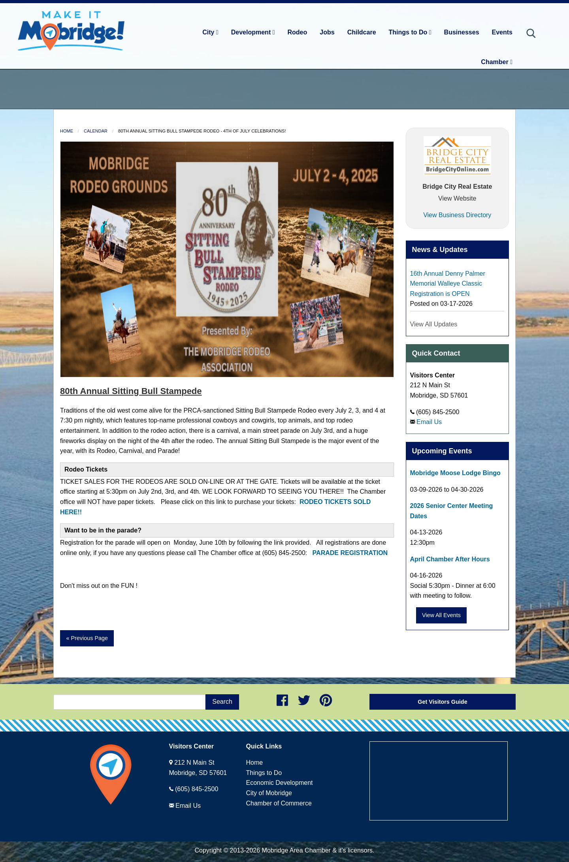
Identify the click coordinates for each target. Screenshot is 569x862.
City (210, 32)
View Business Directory (457, 215)
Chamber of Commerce (279, 803)
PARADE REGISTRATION (349, 552)
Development (253, 32)
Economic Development (279, 782)
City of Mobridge (269, 793)
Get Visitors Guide (442, 702)
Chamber (496, 62)
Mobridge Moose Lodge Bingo (455, 473)
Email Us (429, 422)
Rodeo (297, 32)
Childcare (361, 32)
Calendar (95, 131)
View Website (457, 198)
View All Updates (434, 324)
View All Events (441, 615)
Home (66, 131)
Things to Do (410, 32)
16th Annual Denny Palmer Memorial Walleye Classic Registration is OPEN (447, 283)
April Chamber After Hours (450, 559)
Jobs (327, 32)
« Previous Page (87, 638)
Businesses (461, 32)
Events (502, 32)
